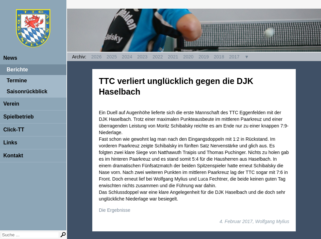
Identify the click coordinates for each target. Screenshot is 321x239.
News (10, 58)
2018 (219, 56)
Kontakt (13, 155)
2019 (204, 56)
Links (10, 142)
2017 (234, 56)
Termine (17, 80)
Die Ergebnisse (114, 210)
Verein (11, 104)
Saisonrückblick (27, 91)
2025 (112, 56)
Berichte (17, 69)
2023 (142, 56)
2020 (188, 56)
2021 (173, 56)
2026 (96, 56)
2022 (157, 56)
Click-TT (13, 129)
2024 (127, 56)
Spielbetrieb (18, 117)
